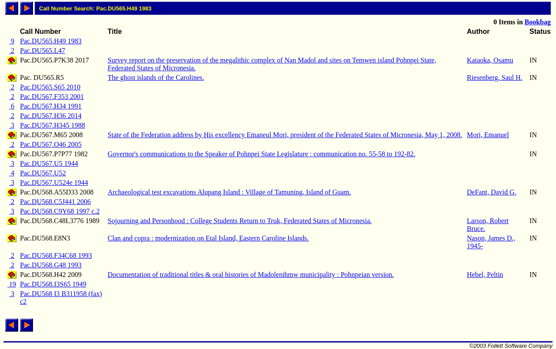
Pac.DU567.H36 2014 (51, 115)
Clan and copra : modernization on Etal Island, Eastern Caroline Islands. (208, 238)
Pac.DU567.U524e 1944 (54, 182)
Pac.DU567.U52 (43, 173)
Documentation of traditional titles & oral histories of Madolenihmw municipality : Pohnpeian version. (251, 274)
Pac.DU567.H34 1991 (51, 106)
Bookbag (538, 22)
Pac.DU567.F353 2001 (52, 96)
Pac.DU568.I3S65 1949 (53, 284)
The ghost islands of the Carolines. (156, 77)
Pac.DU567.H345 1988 (52, 125)
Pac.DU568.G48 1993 (51, 265)
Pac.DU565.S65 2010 (50, 87)
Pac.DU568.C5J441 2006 (55, 201)
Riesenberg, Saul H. (495, 77)
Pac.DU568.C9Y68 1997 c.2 (60, 211)
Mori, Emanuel (488, 134)
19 (11, 284)
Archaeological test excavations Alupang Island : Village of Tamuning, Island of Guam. (229, 192)
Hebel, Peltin (485, 274)
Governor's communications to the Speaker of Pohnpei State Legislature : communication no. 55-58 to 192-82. (262, 154)
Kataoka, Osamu (490, 60)
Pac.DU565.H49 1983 (51, 41)
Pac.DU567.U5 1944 (49, 163)
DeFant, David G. (491, 192)
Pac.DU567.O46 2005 (51, 144)
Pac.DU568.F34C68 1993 (56, 255)
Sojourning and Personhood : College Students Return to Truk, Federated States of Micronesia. (240, 220)
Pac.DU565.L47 (42, 50)
